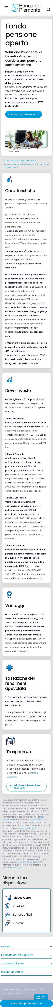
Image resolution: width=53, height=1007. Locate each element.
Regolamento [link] (36, 819)
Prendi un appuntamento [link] (23, 114)
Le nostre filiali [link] (18, 914)
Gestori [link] (14, 923)
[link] (42, 989)
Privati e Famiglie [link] (18, 160)
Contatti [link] (14, 906)
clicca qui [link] (16, 867)
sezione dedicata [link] (28, 828)
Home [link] (6, 160)
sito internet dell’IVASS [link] (28, 862)
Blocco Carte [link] (18, 898)
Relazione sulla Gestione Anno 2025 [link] (24, 787)
